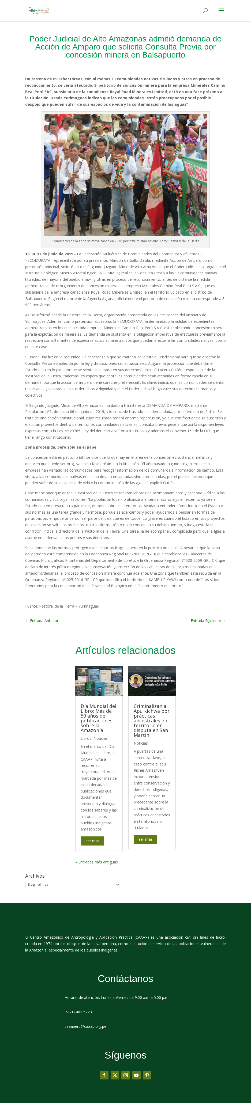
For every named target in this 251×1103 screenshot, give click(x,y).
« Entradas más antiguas (96, 862)
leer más (92, 840)
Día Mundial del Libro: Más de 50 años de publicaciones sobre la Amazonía (98, 718)
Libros (86, 738)
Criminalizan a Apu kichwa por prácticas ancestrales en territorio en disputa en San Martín (152, 720)
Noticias (100, 738)
